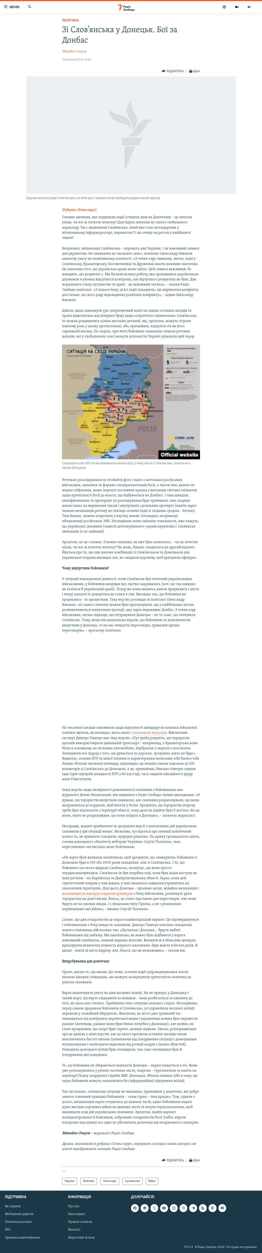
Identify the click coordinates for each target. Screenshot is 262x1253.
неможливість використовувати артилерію (97, 894)
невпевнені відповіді (149, 733)
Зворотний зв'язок (81, 1237)
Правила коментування (22, 1237)
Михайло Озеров (74, 51)
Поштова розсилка (18, 1222)
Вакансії (74, 1229)
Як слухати (13, 1206)
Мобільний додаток (19, 1214)
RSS (7, 1229)
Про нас (73, 1206)
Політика (70, 20)
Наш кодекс (76, 1214)
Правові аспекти (80, 1222)
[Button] (172, 71)
